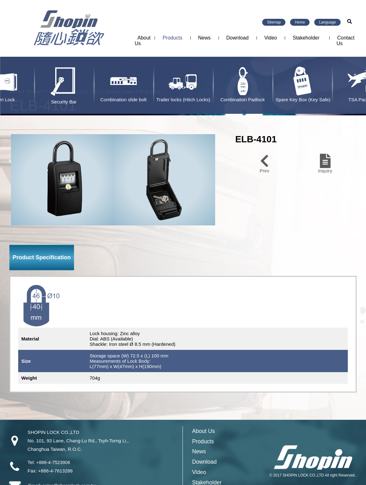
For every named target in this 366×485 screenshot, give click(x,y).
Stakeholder (306, 37)
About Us (143, 40)
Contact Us (345, 40)
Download (237, 37)
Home (300, 22)
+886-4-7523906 (53, 462)
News (204, 37)
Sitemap (274, 22)
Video (270, 37)
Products (172, 37)
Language (327, 22)
